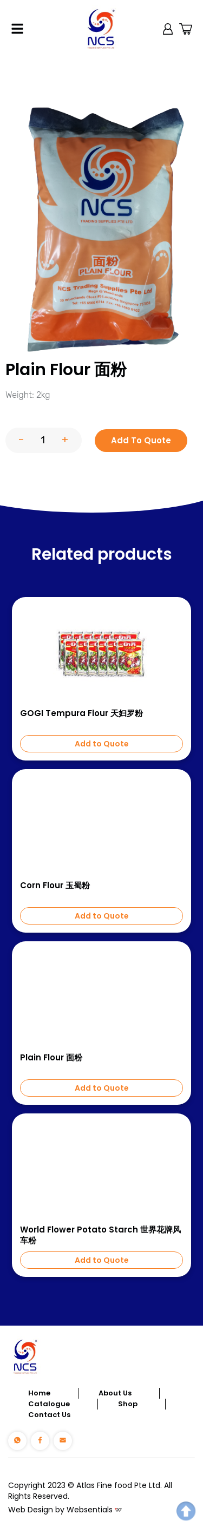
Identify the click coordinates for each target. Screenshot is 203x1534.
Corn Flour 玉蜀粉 (55, 885)
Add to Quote (102, 743)
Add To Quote (141, 440)
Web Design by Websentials (60, 1509)
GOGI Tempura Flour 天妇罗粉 (81, 713)
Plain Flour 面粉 (51, 1057)
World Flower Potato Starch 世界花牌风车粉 (100, 1235)
